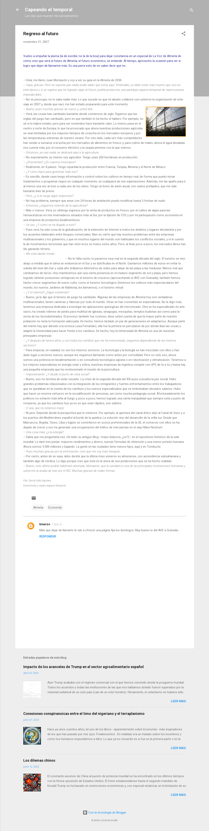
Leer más (178, 701)
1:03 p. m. (57, 524)
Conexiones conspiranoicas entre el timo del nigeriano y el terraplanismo (84, 713)
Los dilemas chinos (39, 760)
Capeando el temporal (48, 9)
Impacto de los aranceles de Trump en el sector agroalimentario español (83, 667)
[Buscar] (191, 11)
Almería (38, 507)
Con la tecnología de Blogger (104, 812)
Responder (47, 536)
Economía (55, 507)
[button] (183, 34)
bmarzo (44, 524)
